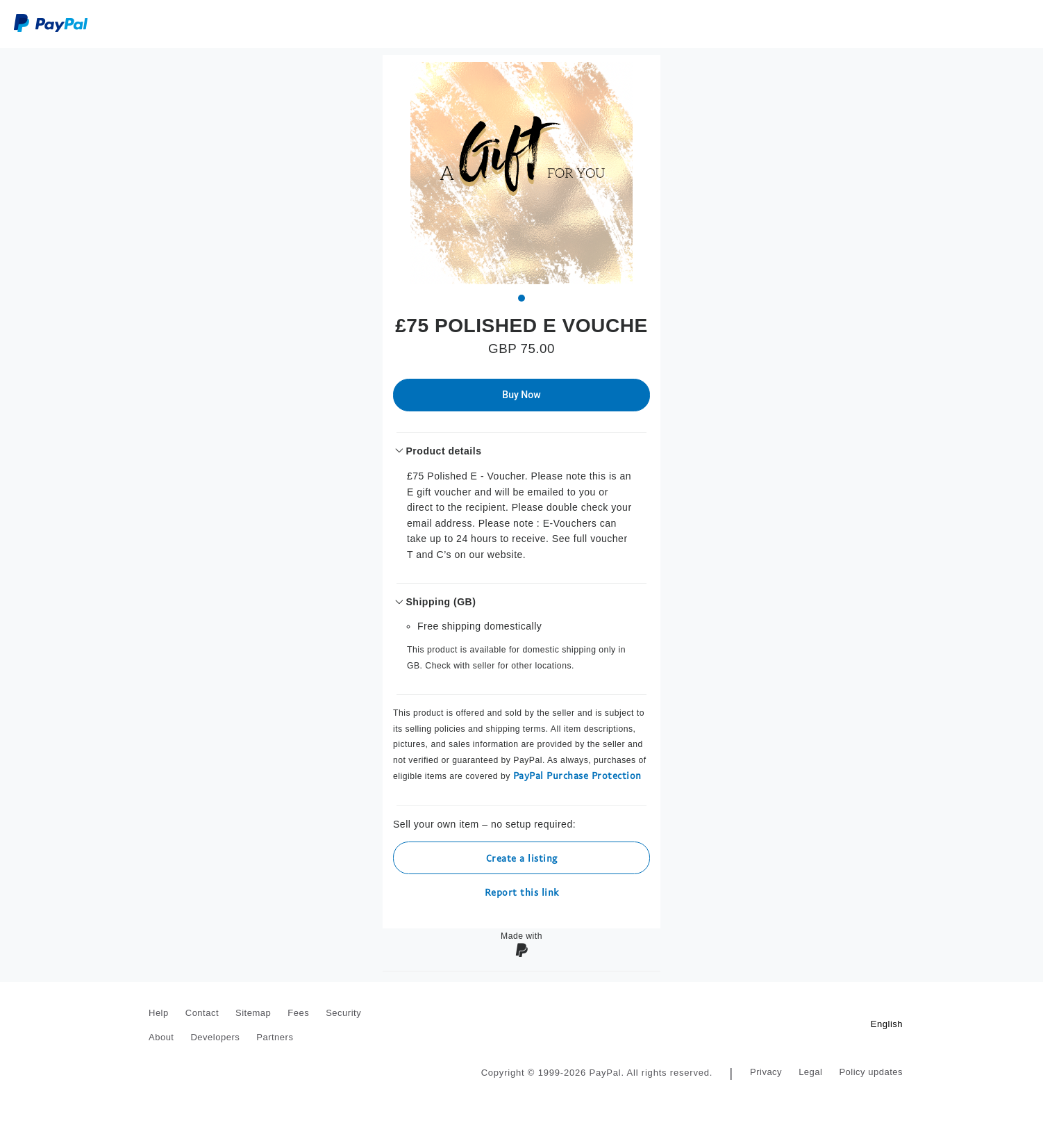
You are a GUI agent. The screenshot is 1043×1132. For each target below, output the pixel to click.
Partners (274, 1037)
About (161, 1037)
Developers (215, 1037)
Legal (810, 1072)
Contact (202, 1013)
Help (159, 1013)
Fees (298, 1013)
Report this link (522, 892)
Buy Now (521, 394)
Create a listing (522, 858)
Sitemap (253, 1013)
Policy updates (871, 1072)
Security (343, 1013)
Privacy (766, 1072)
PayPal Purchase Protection (577, 775)
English (887, 1024)
